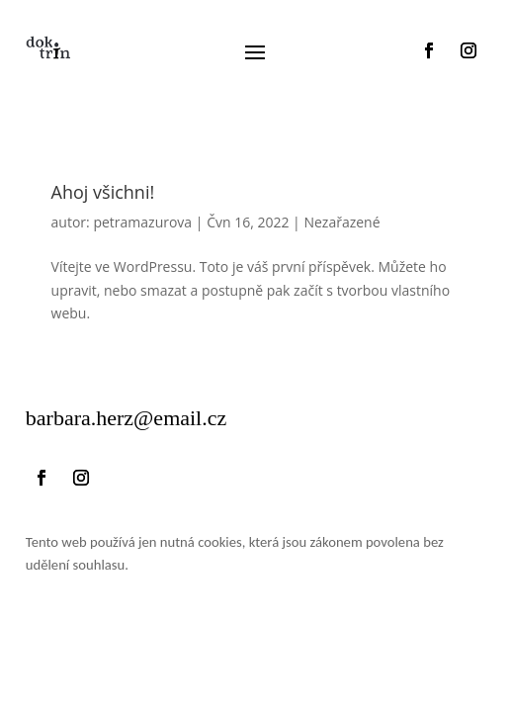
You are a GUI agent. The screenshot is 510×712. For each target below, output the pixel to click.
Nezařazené (341, 222)
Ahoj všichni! (103, 192)
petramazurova (142, 222)
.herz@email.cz (126, 417)
